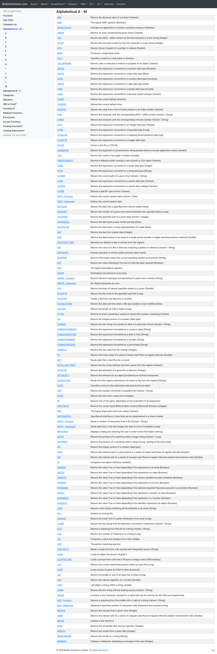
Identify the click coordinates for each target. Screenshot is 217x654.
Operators (8, 99)
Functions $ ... (10, 108)
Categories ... (9, 95)
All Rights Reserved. (98, 650)
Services (109, 4)
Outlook (72, 4)
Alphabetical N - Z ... (13, 91)
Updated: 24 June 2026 (14, 135)
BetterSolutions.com (14, 4)
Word (43, 4)
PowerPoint (57, 4)
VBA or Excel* (10, 104)
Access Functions (11, 122)
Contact (120, 4)
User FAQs (8, 20)
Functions (8, 15)
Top (213, 650)
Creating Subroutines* (14, 130)
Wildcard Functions (12, 113)
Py (91, 4)
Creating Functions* (13, 126)
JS (98, 4)
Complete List (10, 24)
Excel (34, 4)
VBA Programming (12, 11)
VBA (83, 4)
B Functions (9, 117)
